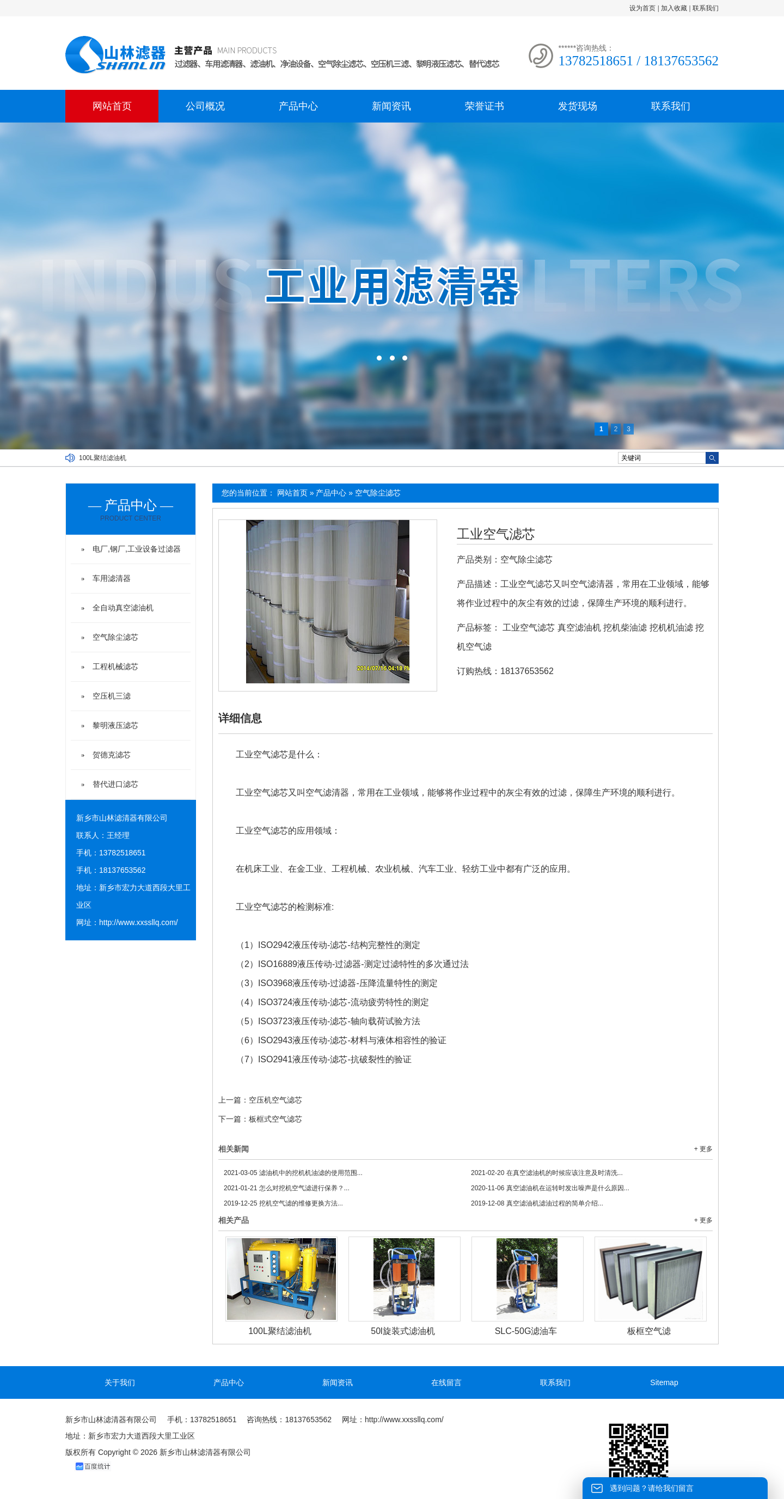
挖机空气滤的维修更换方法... (283, 1203)
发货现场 (577, 106)
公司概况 (205, 106)
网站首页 (112, 106)
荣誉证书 (484, 106)
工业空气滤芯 (496, 534)
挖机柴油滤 (625, 627)
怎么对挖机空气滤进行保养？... (287, 1188)
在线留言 (446, 1382)
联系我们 (706, 8)
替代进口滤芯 (115, 784)
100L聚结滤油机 (102, 458)
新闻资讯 (391, 106)
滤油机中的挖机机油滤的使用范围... (293, 1173)
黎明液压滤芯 (115, 725)
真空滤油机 (579, 627)
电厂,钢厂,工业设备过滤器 (137, 548)
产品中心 (298, 106)
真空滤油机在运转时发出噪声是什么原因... (550, 1188)
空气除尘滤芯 (378, 492)
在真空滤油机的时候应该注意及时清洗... (547, 1173)
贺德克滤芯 (112, 754)
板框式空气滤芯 (275, 1119)
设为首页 (642, 8)
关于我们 (120, 1382)
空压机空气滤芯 (275, 1100)
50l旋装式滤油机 (402, 1331)
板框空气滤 (649, 1331)
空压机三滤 (112, 696)
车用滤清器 (112, 578)
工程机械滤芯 (115, 666)
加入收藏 (674, 8)
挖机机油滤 (671, 627)
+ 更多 (703, 1149)
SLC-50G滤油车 (526, 1331)
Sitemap (664, 1382)
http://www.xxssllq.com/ (138, 922)
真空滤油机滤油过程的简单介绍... (537, 1203)
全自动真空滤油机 (123, 607)
